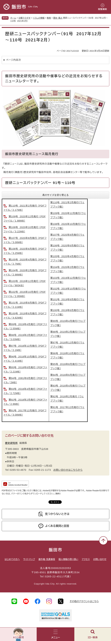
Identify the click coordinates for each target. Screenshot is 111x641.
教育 (49, 18)
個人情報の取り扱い (68, 559)
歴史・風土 (58, 18)
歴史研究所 (11, 443)
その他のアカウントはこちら (84, 601)
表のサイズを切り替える (55, 195)
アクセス (86, 559)
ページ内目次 (13, 60)
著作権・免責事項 (46, 559)
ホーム (13, 18)
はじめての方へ (12, 559)
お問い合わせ (99, 559)
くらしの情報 (38, 18)
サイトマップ (29, 559)
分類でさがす (24, 18)
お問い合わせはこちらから (68, 470)
